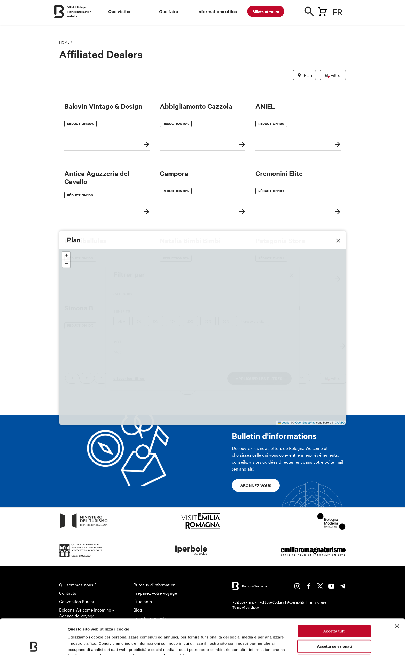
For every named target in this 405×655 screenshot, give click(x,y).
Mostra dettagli (82, 645)
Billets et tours (265, 11)
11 (222, 378)
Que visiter (119, 11)
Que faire (168, 11)
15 (285, 378)
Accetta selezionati (334, 611)
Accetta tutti (334, 595)
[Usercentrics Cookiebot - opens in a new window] (33, 645)
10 (206, 378)
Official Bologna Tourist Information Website (79, 11)
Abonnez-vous (255, 485)
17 (187, 388)
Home (64, 42)
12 (237, 378)
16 (302, 378)
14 (269, 378)
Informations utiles (217, 11)
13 (253, 378)
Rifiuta (334, 626)
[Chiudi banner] (397, 591)
